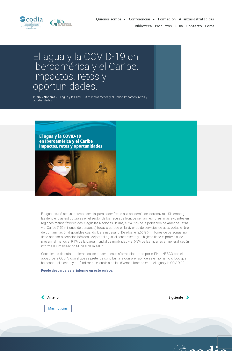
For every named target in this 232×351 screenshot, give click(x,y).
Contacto (194, 26)
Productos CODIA (169, 26)
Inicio (37, 97)
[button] (57, 308)
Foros (209, 26)
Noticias (49, 97)
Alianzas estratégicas (196, 19)
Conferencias (142, 19)
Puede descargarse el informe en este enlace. (77, 270)
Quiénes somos (110, 19)
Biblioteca (143, 26)
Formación (167, 19)
